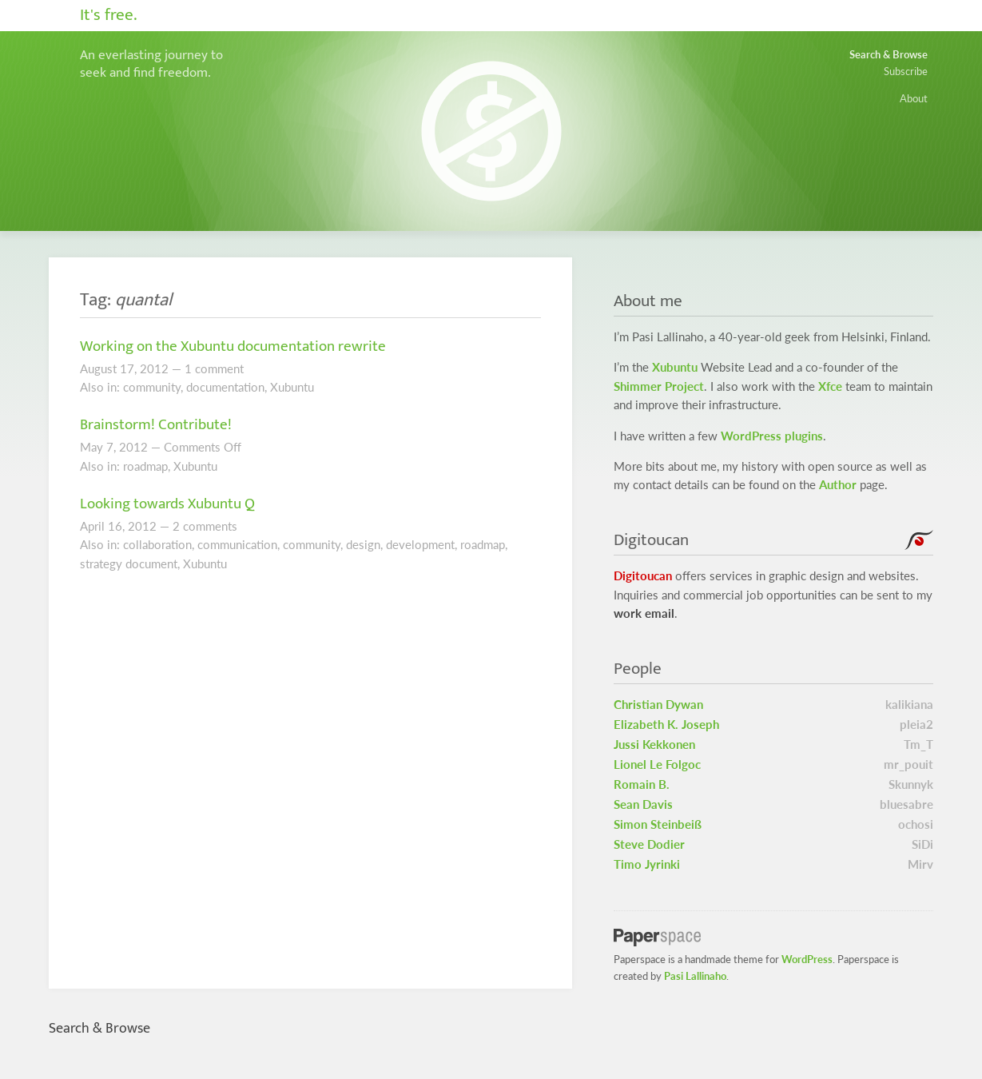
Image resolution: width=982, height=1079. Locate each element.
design (363, 544)
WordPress (807, 959)
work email (644, 613)
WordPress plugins (772, 436)
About (914, 98)
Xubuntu (292, 387)
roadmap (145, 466)
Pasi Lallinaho (695, 976)
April (92, 526)
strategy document (128, 564)
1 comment (214, 369)
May (91, 447)
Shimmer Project (659, 386)
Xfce (830, 386)
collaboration (157, 544)
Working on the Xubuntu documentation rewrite (233, 346)
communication (237, 544)
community (152, 387)
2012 (154, 369)
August (98, 369)
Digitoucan (643, 576)
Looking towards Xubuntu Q (167, 503)
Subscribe (906, 71)
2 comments (205, 526)
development (420, 544)
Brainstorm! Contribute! (156, 424)
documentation (225, 387)
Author (838, 485)
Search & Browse (888, 54)
